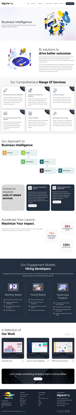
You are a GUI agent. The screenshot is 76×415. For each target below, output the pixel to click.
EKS (39, 405)
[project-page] (23, 361)
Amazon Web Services (24, 394)
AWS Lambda (22, 401)
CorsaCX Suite (49, 3)
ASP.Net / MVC (41, 394)
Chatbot (21, 405)
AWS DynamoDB (23, 400)
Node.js (39, 401)
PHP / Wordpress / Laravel (43, 398)
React (39, 400)
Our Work (55, 3)
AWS (39, 396)
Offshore (21, 398)
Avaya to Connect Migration (36, 361)
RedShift (40, 403)
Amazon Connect (23, 396)
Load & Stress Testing (61, 402)
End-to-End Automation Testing (63, 403)
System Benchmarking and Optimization (64, 400)
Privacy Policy (23, 411)
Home (28, 3)
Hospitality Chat (7, 361)
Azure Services (22, 403)
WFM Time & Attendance (60, 361)
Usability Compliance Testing (62, 398)
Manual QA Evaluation (61, 405)
